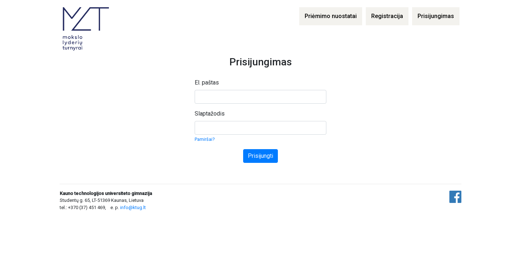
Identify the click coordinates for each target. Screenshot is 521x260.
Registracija (387, 16)
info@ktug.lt (133, 207)
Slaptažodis (210, 113)
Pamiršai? (205, 139)
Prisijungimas (436, 16)
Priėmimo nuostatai (331, 16)
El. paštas (207, 82)
